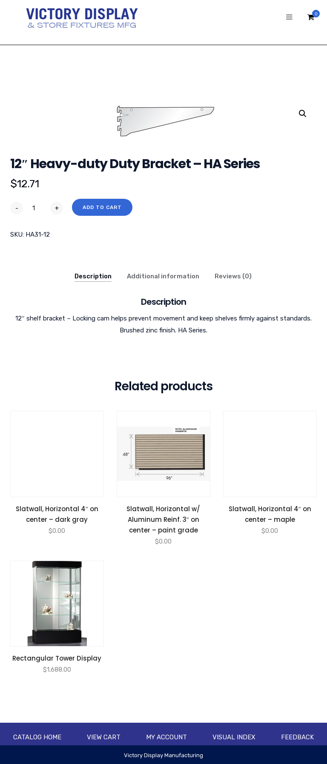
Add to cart (102, 207)
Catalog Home (37, 737)
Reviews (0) (233, 276)
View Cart (103, 737)
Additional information (163, 276)
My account (166, 737)
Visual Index (233, 737)
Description (93, 276)
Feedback (297, 737)
